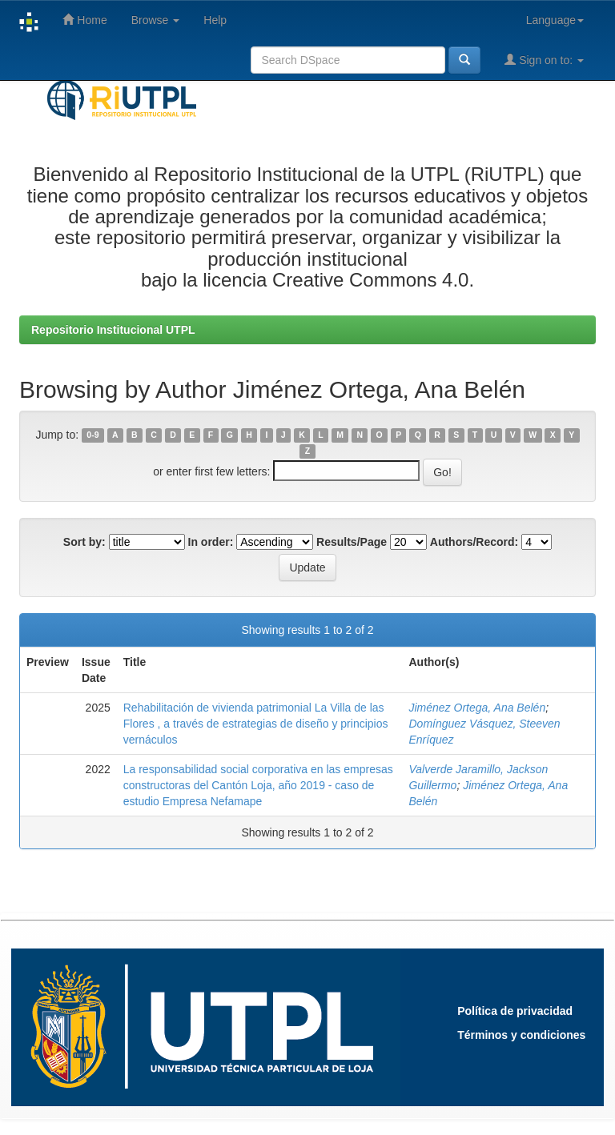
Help (215, 20)
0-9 (92, 435)
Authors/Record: (474, 541)
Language (555, 20)
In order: (211, 541)
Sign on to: (544, 59)
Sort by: (84, 541)
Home (84, 19)
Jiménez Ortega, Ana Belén (476, 707)
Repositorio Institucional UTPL (113, 329)
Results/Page (351, 541)
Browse (155, 20)
